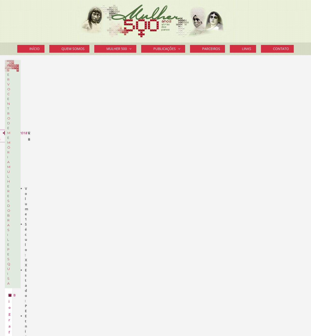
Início (34, 48)
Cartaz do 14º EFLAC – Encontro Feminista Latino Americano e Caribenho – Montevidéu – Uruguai (268, 163)
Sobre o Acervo (53, 107)
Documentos (24, 89)
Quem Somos (73, 48)
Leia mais (241, 258)
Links (246, 48)
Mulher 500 (121, 49)
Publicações (169, 49)
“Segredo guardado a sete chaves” (267, 208)
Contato (281, 48)
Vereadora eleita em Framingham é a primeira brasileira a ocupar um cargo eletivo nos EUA (266, 140)
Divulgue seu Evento (256, 296)
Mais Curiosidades (276, 265)
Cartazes (20, 96)
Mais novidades (279, 175)
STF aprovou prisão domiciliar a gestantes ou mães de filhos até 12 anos (264, 101)
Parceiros (211, 48)
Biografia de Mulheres (110, 134)
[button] (131, 49)
